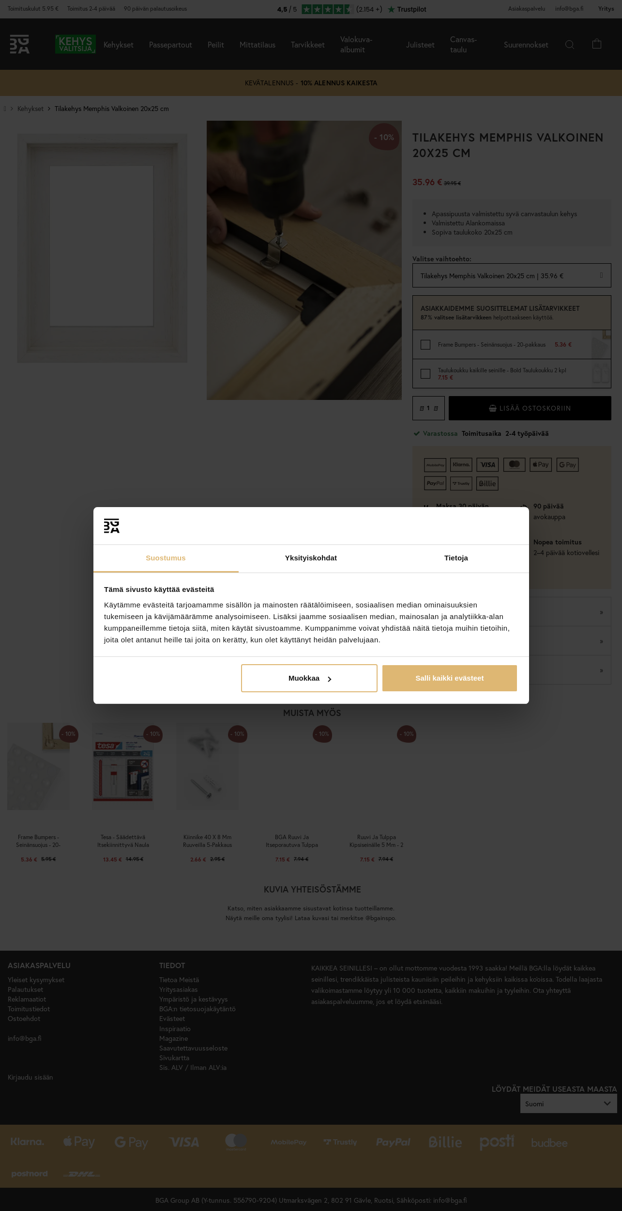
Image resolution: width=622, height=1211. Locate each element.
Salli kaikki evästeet (449, 678)
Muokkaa (309, 678)
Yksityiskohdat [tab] (311, 558)
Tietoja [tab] (456, 558)
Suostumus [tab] (166, 558)
